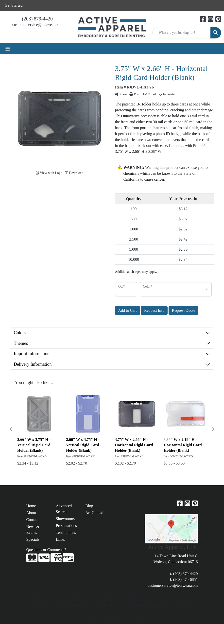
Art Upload (94, 513)
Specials (32, 539)
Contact (32, 520)
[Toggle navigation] (7, 48)
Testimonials (66, 532)
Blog (89, 506)
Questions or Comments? (46, 550)
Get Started (13, 5)
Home (31, 506)
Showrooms (65, 519)
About (31, 513)
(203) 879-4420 (37, 18)
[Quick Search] (181, 32)
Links (60, 539)
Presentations (66, 525)
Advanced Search (64, 509)
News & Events (32, 529)
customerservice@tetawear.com (37, 24)
